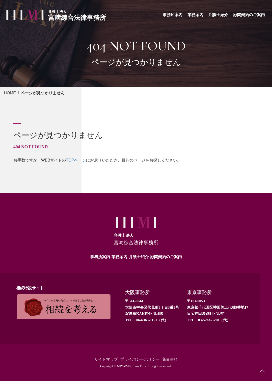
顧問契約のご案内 (166, 257)
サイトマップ (106, 359)
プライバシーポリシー (140, 359)
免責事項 (170, 359)
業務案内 (119, 257)
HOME (10, 93)
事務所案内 (100, 257)
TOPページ (76, 160)
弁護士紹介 (139, 257)
